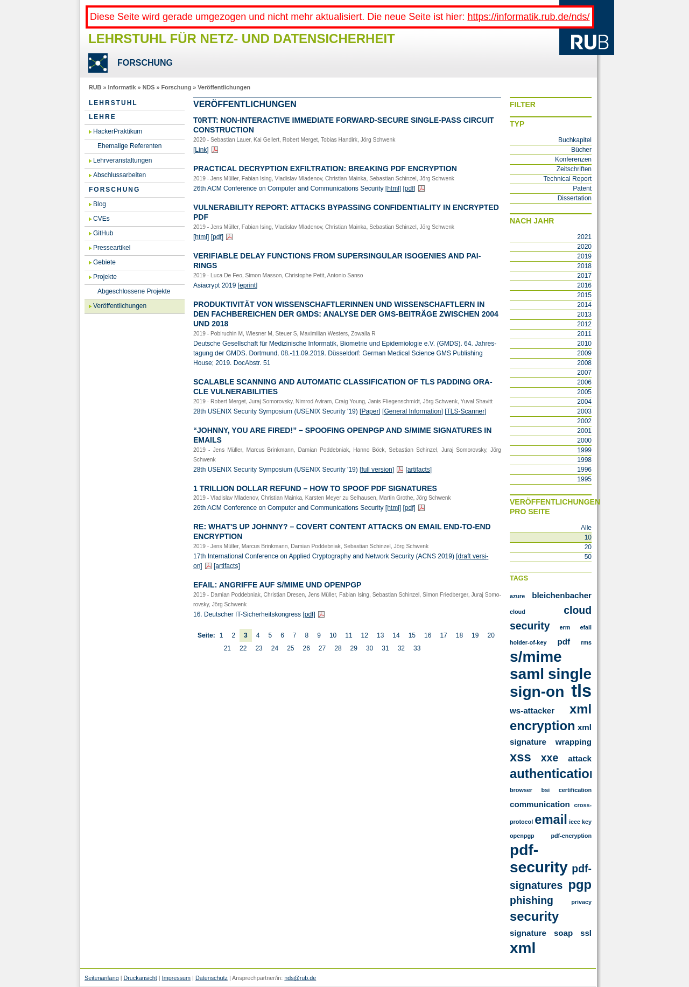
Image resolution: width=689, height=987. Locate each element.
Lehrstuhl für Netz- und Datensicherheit (241, 38)
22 (243, 648)
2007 (584, 372)
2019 (584, 256)
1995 (584, 479)
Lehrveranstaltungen (122, 160)
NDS (149, 87)
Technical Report (568, 179)
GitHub (103, 233)
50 (588, 557)
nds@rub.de (300, 978)
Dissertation (575, 198)
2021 (584, 237)
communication (540, 804)
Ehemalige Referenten (129, 146)
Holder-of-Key (528, 642)
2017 (584, 275)
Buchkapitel (575, 140)
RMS (586, 642)
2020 (584, 246)
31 (385, 648)
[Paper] (370, 411)
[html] (393, 188)
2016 (584, 285)
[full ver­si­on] (377, 469)
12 (364, 635)
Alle (586, 527)
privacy (581, 902)
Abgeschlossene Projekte (133, 291)
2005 (584, 392)
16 (427, 635)
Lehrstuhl (113, 103)
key (587, 821)
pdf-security (539, 859)
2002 (584, 421)
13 (380, 635)
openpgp (522, 835)
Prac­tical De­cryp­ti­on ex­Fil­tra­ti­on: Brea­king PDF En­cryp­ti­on (325, 168)
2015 (584, 295)
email (551, 819)
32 (401, 648)
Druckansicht (140, 978)
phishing (531, 900)
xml (523, 948)
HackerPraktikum (117, 131)
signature (528, 932)
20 (490, 635)
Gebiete (104, 262)
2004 (584, 401)
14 (395, 635)
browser (521, 790)
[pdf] (409, 188)
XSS (520, 757)
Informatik (122, 87)
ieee (574, 821)
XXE (549, 758)
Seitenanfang (102, 978)
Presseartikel (111, 247)
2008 (584, 363)
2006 (584, 382)
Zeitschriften (574, 169)
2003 (584, 411)
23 (258, 648)
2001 (584, 431)
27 (322, 648)
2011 (584, 334)
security (534, 916)
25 (290, 648)
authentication (553, 773)
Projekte (105, 277)
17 (443, 635)
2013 (584, 314)
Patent (582, 188)
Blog (99, 204)
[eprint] (248, 285)
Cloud (517, 611)
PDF (564, 641)
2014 (584, 305)
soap (563, 932)
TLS (581, 691)
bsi (546, 790)
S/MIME (536, 656)
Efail (586, 627)
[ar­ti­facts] (418, 469)
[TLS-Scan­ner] (465, 411)
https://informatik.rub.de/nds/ (528, 16)
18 (459, 635)
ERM (565, 627)
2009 (584, 353)
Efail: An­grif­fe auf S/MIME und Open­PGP (277, 584)
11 (348, 635)
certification (575, 790)
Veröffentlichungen (224, 87)
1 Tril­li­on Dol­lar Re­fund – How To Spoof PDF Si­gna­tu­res (315, 488)
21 (227, 648)
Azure (517, 596)
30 (369, 648)
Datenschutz (211, 978)
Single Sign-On (551, 683)
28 (337, 648)
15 (412, 635)
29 (353, 648)
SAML (527, 674)
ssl (586, 932)
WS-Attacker (532, 710)
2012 (584, 324)
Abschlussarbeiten (119, 175)
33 (416, 648)
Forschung (176, 87)
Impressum (176, 978)
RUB (95, 87)
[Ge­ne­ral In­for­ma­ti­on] (412, 411)
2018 (584, 266)
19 (475, 635)
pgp (580, 884)
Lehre (102, 117)
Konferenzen (573, 159)
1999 (584, 450)
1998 (584, 460)
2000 (584, 440)
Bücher (581, 149)
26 (306, 648)
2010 (584, 343)
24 (274, 648)
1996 (584, 469)
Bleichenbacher (562, 595)
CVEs (101, 218)
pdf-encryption (571, 835)
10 (332, 635)
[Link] (201, 149)
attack (580, 758)
